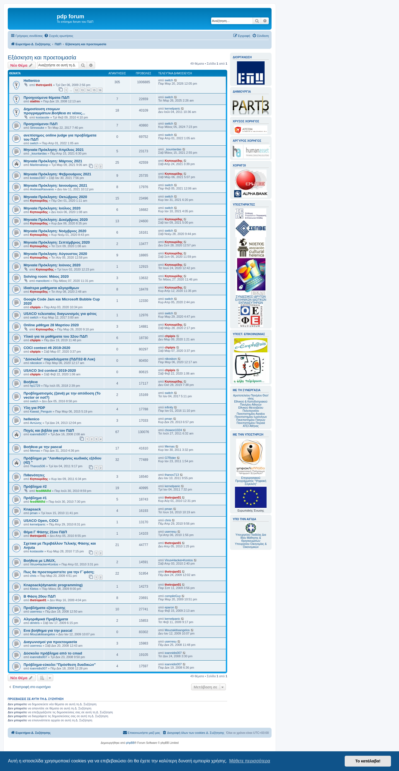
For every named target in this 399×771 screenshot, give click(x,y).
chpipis (35, 307)
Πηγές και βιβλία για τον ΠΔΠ (49, 430)
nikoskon (36, 363)
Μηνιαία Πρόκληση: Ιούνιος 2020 (52, 265)
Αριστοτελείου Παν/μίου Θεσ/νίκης (250, 397)
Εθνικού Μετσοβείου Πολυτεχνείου (250, 409)
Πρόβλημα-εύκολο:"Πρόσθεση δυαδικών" (60, 665)
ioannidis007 (38, 434)
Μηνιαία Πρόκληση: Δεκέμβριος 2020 (56, 220)
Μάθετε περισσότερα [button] (249, 761)
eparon (169, 607)
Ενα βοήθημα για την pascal (48, 630)
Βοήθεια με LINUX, (40, 560)
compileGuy (173, 596)
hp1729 (35, 385)
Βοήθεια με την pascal (43, 447)
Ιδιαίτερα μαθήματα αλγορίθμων (51, 288)
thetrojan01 (44, 85)
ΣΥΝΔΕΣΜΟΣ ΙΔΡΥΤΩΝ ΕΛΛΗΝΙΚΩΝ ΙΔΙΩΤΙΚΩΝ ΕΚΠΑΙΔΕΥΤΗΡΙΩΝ (250, 299)
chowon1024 (173, 430)
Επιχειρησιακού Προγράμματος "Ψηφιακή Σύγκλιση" (250, 462)
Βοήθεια (31, 382)
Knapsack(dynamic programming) (53, 585)
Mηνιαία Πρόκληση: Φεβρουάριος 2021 (57, 174)
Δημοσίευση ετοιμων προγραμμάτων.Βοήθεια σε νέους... (54, 111)
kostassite (42, 117)
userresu (171, 531)
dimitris (35, 623)
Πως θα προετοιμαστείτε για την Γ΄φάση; (59, 572)
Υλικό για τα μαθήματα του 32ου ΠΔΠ (56, 336)
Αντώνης (36, 422)
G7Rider (170, 457)
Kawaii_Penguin (41, 411)
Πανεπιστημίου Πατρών (250, 419)
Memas (35, 450)
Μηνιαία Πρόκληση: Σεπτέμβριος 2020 (57, 242)
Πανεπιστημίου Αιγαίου (251, 413)
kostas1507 (37, 178)
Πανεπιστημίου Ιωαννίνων (251, 416)
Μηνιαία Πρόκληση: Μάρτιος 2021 (53, 161)
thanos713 (172, 474)
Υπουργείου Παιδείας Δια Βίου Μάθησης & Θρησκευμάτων (251, 537)
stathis (35, 101)
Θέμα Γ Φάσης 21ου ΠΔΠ (45, 532)
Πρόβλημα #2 (35, 486)
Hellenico (32, 81)
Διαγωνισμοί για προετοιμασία (50, 642)
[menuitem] (58, 35)
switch (169, 80)
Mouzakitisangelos (42, 634)
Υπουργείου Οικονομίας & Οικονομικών (251, 545)
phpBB (130, 742)
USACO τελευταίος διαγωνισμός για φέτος (60, 314)
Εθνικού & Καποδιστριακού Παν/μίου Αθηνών (250, 403)
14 (88, 90)
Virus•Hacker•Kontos (44, 564)
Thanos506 (37, 466)
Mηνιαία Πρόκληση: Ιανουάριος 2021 (55, 185)
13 (82, 90)
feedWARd (43, 490)
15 (94, 90)
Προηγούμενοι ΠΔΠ (40, 124)
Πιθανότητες (34, 475)
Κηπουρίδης (174, 160)
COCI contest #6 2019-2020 (47, 348)
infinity (169, 407)
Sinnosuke (37, 127)
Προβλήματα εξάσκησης (44, 608)
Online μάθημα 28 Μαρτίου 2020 (51, 325)
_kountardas (38, 153)
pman (168, 418)
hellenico (31, 419)
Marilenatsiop (39, 164)
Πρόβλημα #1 (35, 498)
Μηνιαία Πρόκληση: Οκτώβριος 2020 (55, 197)
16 (100, 90)
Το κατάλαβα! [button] (367, 761)
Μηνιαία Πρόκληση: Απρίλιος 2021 (54, 150)
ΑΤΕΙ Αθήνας (251, 426)
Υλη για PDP (34, 408)
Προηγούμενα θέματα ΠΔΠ (46, 97)
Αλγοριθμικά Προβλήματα (46, 619)
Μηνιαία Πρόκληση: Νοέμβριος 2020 (55, 231)
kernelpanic (172, 108)
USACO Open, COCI (41, 521)
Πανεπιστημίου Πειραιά (251, 422)
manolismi (43, 280)
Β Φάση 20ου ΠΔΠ (39, 596)
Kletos (34, 588)
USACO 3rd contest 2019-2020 (50, 370)
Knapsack (32, 509)
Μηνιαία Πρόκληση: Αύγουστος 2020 (55, 254)
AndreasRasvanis (42, 189)
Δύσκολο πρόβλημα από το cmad (53, 653)
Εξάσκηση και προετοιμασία (42, 57)
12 (76, 90)
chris (168, 520)
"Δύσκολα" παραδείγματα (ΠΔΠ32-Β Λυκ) (59, 359)
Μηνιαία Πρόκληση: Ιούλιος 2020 (52, 208)
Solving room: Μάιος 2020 (46, 276)
